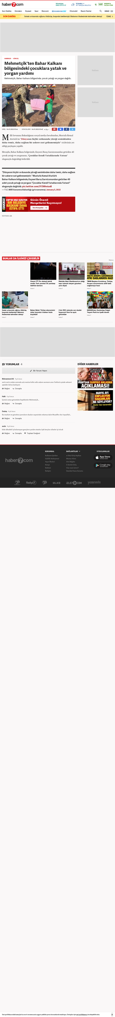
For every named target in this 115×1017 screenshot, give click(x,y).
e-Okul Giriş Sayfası (73, 455)
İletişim (48, 471)
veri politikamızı (81, 1015)
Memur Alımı (71, 458)
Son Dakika (6, 11)
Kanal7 (17, 482)
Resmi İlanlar (86, 11)
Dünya (24, 138)
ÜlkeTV (56, 482)
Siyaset (28, 11)
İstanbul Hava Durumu (74, 471)
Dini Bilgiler (70, 461)
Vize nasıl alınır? (72, 468)
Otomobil (73, 11)
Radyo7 (31, 482)
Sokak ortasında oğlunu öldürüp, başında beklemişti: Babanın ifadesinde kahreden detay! (63, 16)
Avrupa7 (44, 482)
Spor (36, 11)
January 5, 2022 (53, 189)
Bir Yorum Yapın (38, 371)
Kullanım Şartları (51, 455)
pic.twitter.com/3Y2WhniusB (37, 186)
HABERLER (7, 58)
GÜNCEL (16, 58)
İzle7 (74, 482)
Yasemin (94, 482)
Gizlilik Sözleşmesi (52, 458)
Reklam (48, 468)
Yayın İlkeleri (50, 461)
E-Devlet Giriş (71, 465)
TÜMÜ (109, 16)
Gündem (18, 11)
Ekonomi (45, 11)
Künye (47, 465)
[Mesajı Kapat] (112, 1014)
